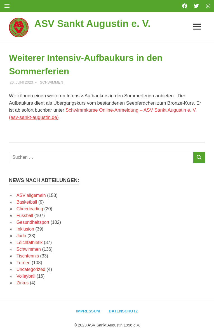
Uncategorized (31, 269)
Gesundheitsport (33, 222)
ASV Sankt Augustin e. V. (92, 23)
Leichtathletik (30, 242)
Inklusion (25, 229)
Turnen (23, 262)
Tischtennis (28, 256)
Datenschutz (123, 311)
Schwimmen (51, 82)
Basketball (27, 202)
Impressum (88, 311)
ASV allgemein (31, 195)
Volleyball (26, 276)
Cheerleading (30, 208)
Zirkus (23, 282)
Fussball (25, 215)
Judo (21, 235)
